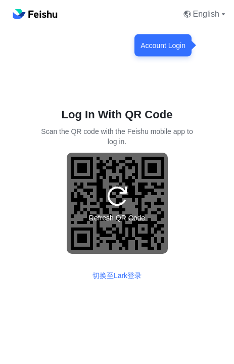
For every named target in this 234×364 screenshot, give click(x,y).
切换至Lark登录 (117, 275)
